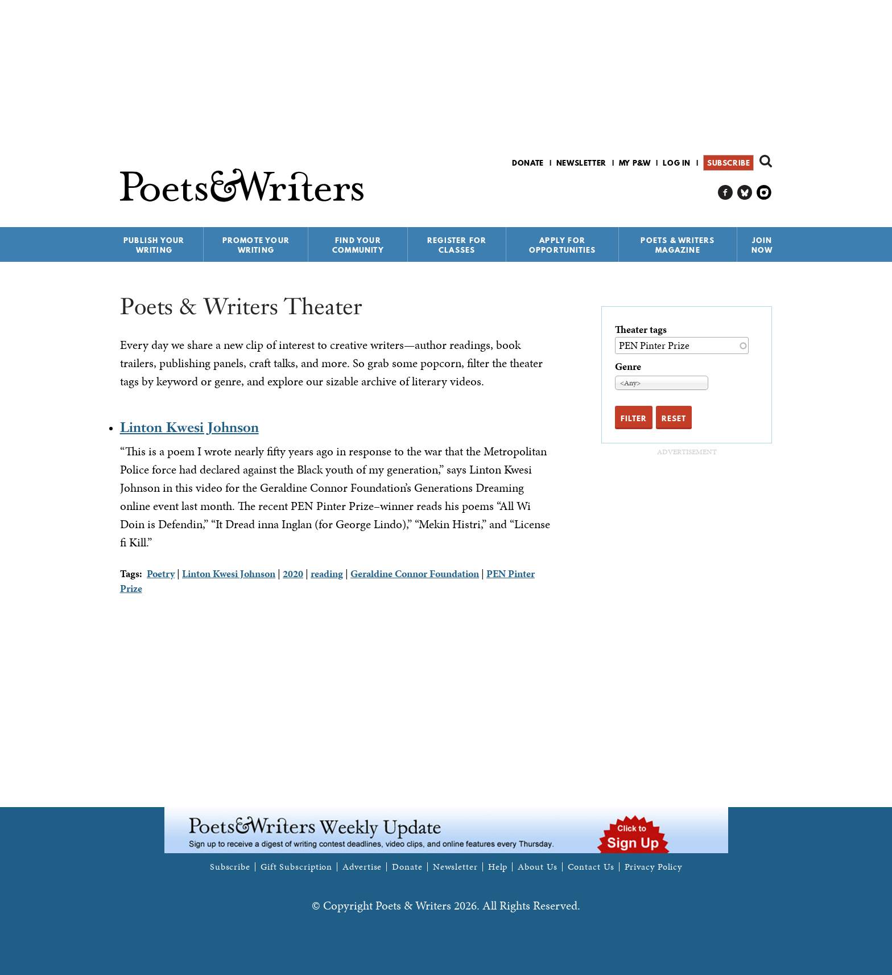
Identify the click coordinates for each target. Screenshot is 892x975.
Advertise (362, 866)
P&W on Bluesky (745, 192)
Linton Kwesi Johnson (189, 427)
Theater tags (641, 329)
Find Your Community (358, 245)
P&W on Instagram (764, 192)
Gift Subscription (296, 866)
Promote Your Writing (256, 245)
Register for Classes (456, 245)
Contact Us (591, 866)
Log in (677, 163)
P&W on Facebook (725, 192)
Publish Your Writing (153, 245)
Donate (528, 163)
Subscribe (728, 163)
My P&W (635, 163)
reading (327, 573)
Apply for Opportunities (562, 245)
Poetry (161, 573)
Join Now (762, 245)
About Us (537, 866)
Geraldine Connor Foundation (414, 573)
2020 (293, 573)
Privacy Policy (654, 866)
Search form (765, 161)
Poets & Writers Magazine (678, 245)
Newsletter (581, 163)
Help (498, 866)
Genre (628, 366)
